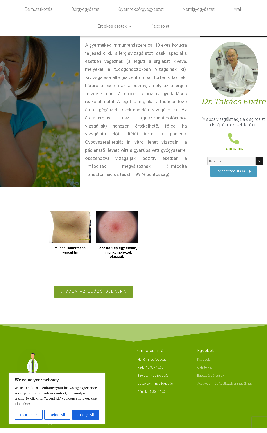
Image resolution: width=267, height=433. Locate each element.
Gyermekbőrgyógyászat (141, 9)
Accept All (85, 415)
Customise (28, 415)
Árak (237, 9)
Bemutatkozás (38, 9)
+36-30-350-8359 (233, 149)
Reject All (57, 415)
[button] (93, 292)
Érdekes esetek (115, 26)
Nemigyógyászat (198, 9)
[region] (57, 398)
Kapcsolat (160, 26)
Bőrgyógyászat (85, 9)
